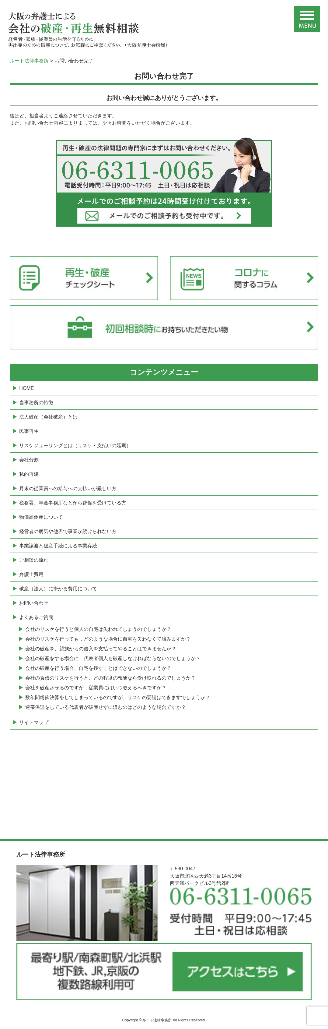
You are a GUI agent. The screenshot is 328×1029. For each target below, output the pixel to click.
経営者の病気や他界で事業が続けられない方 (68, 531)
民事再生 (29, 431)
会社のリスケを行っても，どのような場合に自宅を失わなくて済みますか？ (108, 639)
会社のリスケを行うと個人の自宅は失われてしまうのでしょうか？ (98, 629)
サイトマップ (33, 722)
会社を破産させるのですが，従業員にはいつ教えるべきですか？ (95, 687)
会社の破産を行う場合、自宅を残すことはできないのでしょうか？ (98, 668)
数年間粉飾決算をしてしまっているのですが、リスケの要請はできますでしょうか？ (117, 697)
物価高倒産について (41, 517)
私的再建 (29, 474)
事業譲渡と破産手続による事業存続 (58, 545)
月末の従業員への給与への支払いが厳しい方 (68, 488)
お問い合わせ (33, 603)
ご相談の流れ (33, 560)
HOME (26, 388)
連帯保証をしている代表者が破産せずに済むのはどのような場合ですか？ (105, 707)
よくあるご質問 (36, 617)
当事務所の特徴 (36, 402)
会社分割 (29, 459)
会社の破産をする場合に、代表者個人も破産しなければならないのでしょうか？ (113, 658)
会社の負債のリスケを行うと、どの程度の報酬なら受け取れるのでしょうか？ (110, 678)
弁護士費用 (31, 574)
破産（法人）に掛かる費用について (58, 588)
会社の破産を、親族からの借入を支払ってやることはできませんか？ (100, 648)
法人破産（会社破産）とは (48, 416)
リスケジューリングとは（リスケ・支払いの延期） (75, 445)
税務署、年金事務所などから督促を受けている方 (72, 502)
